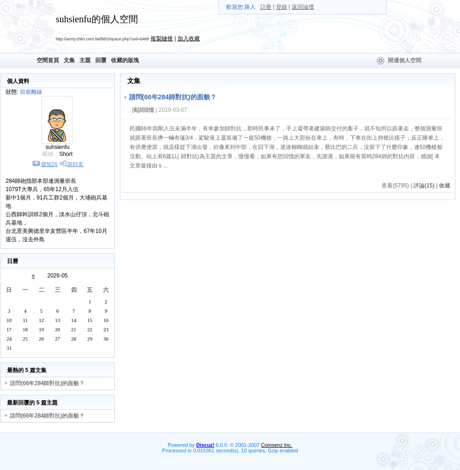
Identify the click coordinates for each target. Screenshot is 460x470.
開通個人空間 (404, 60)
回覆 (100, 60)
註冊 (265, 7)
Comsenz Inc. (276, 445)
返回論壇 (303, 7)
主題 (85, 60)
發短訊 (49, 164)
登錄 (281, 7)
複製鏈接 (162, 38)
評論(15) (424, 185)
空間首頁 (48, 60)
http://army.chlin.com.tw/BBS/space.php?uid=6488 (102, 39)
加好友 (75, 164)
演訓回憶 (143, 110)
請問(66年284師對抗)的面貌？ (47, 383)
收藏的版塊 (125, 60)
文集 (69, 60)
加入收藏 (188, 38)
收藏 (444, 185)
